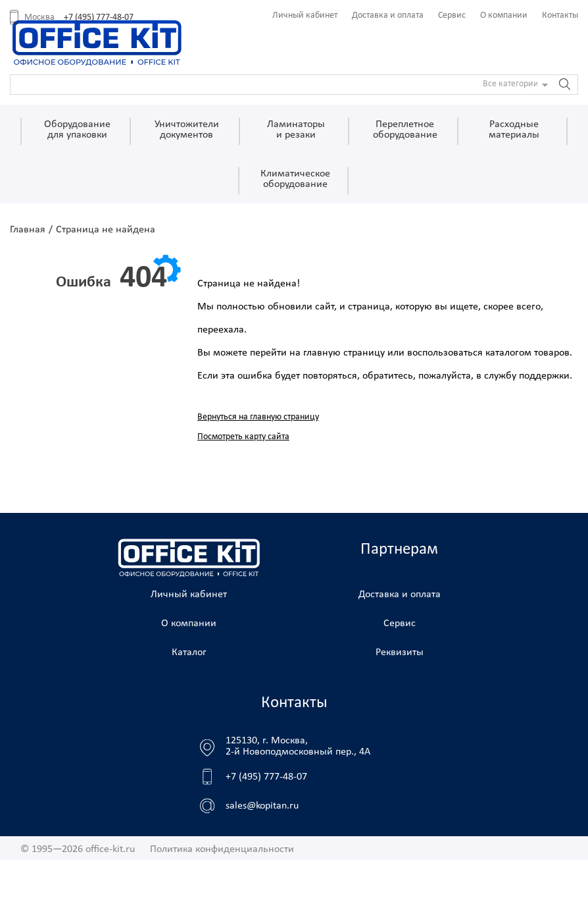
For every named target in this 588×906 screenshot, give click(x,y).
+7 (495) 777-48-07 (99, 17)
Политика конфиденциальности (222, 849)
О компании (503, 15)
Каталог (189, 652)
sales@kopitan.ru (262, 806)
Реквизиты (400, 652)
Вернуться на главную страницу (258, 417)
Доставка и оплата (388, 15)
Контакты (560, 15)
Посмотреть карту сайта (243, 437)
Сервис (452, 15)
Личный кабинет (304, 15)
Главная (27, 230)
